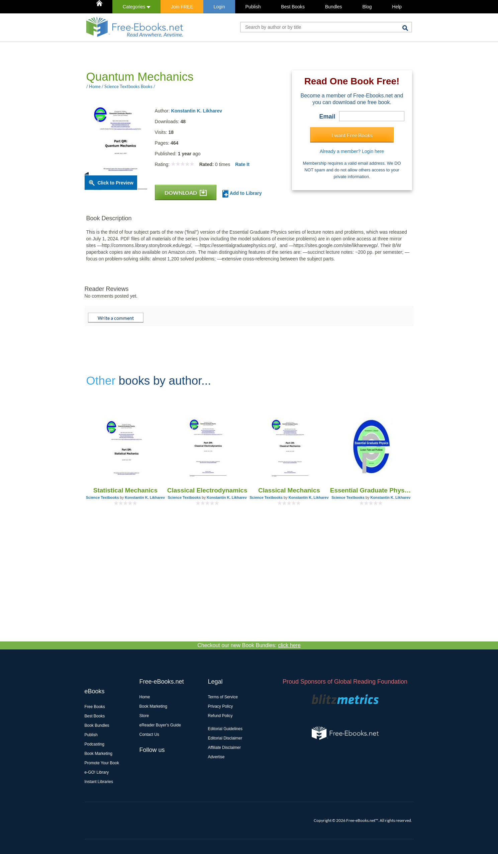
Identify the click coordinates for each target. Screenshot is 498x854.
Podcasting (94, 744)
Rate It (242, 164)
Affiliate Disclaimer (224, 747)
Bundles (333, 6)
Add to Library (242, 194)
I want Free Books (352, 135)
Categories (137, 6)
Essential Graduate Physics (371, 490)
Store (144, 715)
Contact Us (149, 734)
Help (397, 6)
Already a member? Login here (352, 151)
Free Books (95, 706)
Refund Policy (220, 715)
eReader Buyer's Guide (160, 725)
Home (144, 697)
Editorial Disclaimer (225, 738)
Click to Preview (115, 182)
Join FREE (182, 6)
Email (327, 116)
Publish (253, 6)
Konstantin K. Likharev (196, 110)
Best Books (293, 6)
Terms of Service (223, 697)
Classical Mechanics (289, 490)
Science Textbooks (102, 497)
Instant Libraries (99, 781)
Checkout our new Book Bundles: (249, 645)
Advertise (216, 757)
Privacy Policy (220, 706)
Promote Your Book (102, 763)
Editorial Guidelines (225, 728)
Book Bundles (97, 725)
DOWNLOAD (186, 192)
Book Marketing (98, 753)
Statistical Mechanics (125, 490)
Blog (367, 6)
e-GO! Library (97, 772)
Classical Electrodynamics (207, 490)
